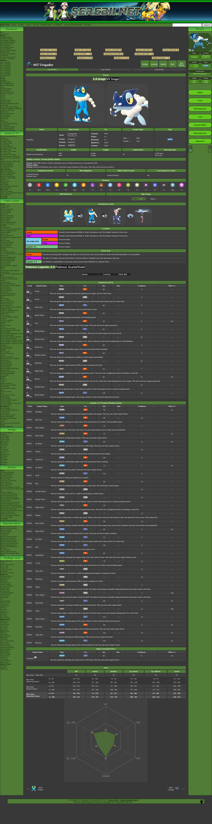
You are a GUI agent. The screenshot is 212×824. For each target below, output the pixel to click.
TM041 (29, 531)
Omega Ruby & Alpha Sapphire (9, 270)
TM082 (29, 563)
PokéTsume (3, 198)
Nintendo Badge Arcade (7, 295)
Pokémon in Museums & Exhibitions (11, 108)
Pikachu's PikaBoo (5, 531)
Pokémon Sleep (4, 221)
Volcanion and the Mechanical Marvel (11, 510)
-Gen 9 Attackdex (5, 75)
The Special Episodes (6, 164)
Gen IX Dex (52, 70)
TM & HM (122, 274)
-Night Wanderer (5, 652)
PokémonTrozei (5, 370)
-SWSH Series (4, 606)
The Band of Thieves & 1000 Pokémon (9, 279)
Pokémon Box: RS (5, 363)
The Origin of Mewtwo (7, 472)
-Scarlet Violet (4, 604)
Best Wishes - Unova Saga (8, 151)
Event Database (4, 125)
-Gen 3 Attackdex (5, 65)
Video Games (11, 200)
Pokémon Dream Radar (7, 302)
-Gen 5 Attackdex (5, 69)
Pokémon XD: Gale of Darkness (9, 358)
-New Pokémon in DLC (7, 128)
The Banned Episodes (6, 166)
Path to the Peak (5, 181)
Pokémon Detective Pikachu (8, 520)
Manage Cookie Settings (129, 800)
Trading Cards (11, 558)
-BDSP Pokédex (5, 52)
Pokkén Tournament (6, 290)
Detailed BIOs (4, 438)
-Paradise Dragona (5, 649)
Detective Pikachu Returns (8, 222)
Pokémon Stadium (5, 401)
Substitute (38, 363)
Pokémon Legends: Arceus (8, 230)
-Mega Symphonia (5, 636)
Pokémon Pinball (5, 398)
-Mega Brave (4, 634)
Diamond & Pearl (5, 325)
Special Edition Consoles (7, 415)
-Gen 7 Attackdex (5, 72)
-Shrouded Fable (5, 591)
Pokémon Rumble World (7, 284)
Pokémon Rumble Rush (7, 259)
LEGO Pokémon (5, 115)
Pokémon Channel (5, 362)
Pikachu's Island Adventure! (8, 540)
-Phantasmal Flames (6, 576)
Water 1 (153, 199)
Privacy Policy (113, 800)
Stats (172, 64)
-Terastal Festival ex (6, 646)
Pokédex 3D (3, 313)
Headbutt (38, 412)
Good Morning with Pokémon (9, 186)
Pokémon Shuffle (5, 282)
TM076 (29, 555)
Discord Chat (4, 122)
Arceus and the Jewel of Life (8, 495)
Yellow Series (4, 444)
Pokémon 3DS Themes (7, 416)
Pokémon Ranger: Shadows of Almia (11, 342)
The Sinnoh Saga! (5, 149)
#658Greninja (171, 789)
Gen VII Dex (105, 70)
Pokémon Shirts (5, 117)
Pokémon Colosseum (6, 357)
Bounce (37, 379)
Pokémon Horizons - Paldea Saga (10, 161)
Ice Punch (39, 467)
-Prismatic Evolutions (6, 586)
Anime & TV (11, 133)
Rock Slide (39, 436)
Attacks (163, 64)
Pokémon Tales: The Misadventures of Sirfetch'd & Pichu (11, 193)
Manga (12, 429)
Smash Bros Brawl (5, 348)
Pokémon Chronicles (6, 163)
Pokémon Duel (4, 292)
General (145, 64)
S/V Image (112, 79)
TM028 (29, 483)
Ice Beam (38, 444)
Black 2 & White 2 (5, 300)
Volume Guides (4, 441)
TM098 (29, 627)
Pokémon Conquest (6, 308)
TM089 (29, 595)
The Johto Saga (4, 145)
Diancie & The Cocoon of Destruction (11, 507)
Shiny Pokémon (5, 168)
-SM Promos (4, 626)
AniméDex (3, 138)
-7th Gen (2, 98)
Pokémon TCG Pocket (7, 224)
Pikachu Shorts (11, 523)
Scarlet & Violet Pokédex (73, 25)
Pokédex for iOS (5, 322)
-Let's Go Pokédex (5, 49)
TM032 (29, 499)
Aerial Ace (38, 347)
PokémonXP (4, 105)
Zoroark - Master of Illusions (8, 497)
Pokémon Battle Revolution (8, 338)
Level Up (106, 274)
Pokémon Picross (5, 287)
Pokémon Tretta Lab (6, 303)
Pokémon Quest (5, 264)
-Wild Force (3, 657)
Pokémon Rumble (5, 332)
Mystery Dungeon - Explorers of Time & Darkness (11, 344)
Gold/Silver (3, 380)
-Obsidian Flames (5, 601)
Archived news (4, 34)
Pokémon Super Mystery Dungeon (10, 285)
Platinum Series (5, 454)
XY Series (3, 461)
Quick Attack (39, 315)
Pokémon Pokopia (5, 211)
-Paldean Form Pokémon (7, 130)
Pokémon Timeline (5, 100)
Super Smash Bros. (6, 405)
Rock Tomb (39, 523)
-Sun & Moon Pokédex (7, 47)
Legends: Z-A (4, 207)
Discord (36, 25)
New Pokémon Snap (6, 244)
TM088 (29, 587)
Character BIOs (4, 436)
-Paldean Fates (4, 596)
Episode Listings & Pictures (8, 136)
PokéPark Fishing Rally (7, 373)
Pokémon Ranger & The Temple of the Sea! (11, 489)
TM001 (29, 412)
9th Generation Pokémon (7, 127)
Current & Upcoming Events (8, 123)
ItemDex (2, 77)
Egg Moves (181, 64)
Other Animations (5, 188)
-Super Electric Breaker (7, 647)
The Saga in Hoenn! (6, 146)
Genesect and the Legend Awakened (11, 505)
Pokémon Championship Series (9, 103)
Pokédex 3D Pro (5, 315)
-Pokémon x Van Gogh (7, 110)
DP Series (3, 452)
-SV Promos (3, 622)
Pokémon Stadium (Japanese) (9, 400)
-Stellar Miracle (5, 651)
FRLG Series (4, 449)
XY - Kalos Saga (5, 153)
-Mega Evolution (5, 578)
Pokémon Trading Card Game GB (10, 403)
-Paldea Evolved (5, 602)
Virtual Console (5, 413)
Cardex (2, 87)
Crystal (2, 381)
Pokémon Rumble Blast (7, 312)
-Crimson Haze (4, 656)
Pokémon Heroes (5, 482)
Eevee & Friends (5, 550)
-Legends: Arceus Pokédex (8, 54)
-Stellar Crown (4, 589)
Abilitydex (3, 80)
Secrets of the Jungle (6, 517)
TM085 (29, 579)
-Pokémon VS (4, 662)
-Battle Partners (4, 644)
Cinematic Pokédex (6, 88)
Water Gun (39, 307)
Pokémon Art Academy (7, 277)
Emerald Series (4, 451)
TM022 (29, 459)
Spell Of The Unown (6, 477)
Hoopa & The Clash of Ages (8, 509)
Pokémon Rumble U (6, 305)
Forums (21, 25)
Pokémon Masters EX (6, 217)
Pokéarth (87, 25)
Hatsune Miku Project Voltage (9, 107)
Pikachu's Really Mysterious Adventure (8, 547)
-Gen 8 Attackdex (5, 74)
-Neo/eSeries (4, 616)
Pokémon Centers (5, 102)
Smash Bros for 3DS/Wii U (8, 294)
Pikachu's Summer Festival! (8, 536)
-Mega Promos (4, 621)
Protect (37, 451)
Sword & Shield (5, 227)
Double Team (39, 387)
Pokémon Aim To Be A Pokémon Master (10, 158)
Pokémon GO (4, 214)
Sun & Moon (4, 250)
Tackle (37, 291)
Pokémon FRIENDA (6, 426)
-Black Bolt (3, 579)
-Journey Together (5, 584)
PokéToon (3, 179)
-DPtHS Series (4, 612)
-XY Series (3, 609)
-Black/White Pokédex (7, 44)
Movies (12, 467)
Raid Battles (3, 571)
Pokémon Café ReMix (7, 216)
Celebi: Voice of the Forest (8, 480)
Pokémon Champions (6, 209)
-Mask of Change (5, 654)
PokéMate (3, 376)
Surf (36, 547)
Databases (11, 29)
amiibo (2, 421)
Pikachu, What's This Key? (8, 551)
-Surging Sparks (5, 588)
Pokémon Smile (5, 240)
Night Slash (39, 371)
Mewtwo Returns (5, 479)
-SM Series (3, 607)
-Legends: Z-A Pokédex (7, 59)
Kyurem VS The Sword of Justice (10, 502)
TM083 (29, 571)
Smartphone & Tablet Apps (8, 418)
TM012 (29, 436)
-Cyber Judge (4, 659)
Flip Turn (38, 420)
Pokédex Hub (46, 25)
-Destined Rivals (5, 583)
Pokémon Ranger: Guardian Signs (10, 330)
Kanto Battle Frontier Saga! (8, 148)
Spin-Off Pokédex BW (7, 85)
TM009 (29, 420)
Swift (37, 475)
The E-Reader (4, 375)
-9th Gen (2, 95)
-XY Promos (4, 627)
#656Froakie (40, 789)
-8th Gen (2, 97)
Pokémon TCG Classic (7, 573)
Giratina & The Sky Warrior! (8, 494)
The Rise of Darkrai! (6, 492)
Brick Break (39, 428)
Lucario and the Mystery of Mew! (10, 487)
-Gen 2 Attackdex (5, 64)
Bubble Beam (40, 331)
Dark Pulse (39, 603)
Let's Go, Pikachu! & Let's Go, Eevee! (11, 254)
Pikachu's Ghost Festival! (7, 538)
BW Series (3, 457)
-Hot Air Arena (4, 642)
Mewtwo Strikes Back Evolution (10, 515)
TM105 (29, 643)
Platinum (3, 327)
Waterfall (38, 627)
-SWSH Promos (5, 624)
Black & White (4, 299)
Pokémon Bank (4, 272)
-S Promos (3, 667)
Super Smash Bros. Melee (8, 388)
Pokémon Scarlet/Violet (70, 267)
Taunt (37, 611)
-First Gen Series (5, 617)
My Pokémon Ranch (6, 347)
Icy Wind (38, 539)
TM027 (29, 475)
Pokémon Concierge (6, 191)
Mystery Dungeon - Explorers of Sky (11, 340)
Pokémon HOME (5, 232)
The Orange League (6, 143)
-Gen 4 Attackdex (5, 67)
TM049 (29, 539)
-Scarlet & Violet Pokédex (8, 57)
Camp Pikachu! (4, 533)
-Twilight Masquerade (6, 593)
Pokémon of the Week (6, 93)
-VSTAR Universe (5, 661)
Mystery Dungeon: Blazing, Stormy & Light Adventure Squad (11, 334)
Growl (37, 299)
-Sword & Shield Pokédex (8, 50)
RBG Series (3, 443)
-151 (1, 599)
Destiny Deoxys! (5, 485)
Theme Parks (4, 118)
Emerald (2, 355)
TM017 (29, 451)
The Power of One (5, 475)
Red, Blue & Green (6, 391)
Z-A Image (99, 79)
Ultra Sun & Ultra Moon (7, 252)
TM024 (29, 467)
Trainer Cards (4, 566)
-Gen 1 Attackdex (5, 62)
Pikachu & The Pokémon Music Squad (9, 554)
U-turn (37, 563)
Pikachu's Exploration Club (8, 541)
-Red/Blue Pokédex (6, 37)
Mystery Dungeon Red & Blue (9, 368)
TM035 (29, 515)
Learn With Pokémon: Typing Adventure (9, 317)
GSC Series (3, 446)
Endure (38, 515)
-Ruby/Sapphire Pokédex (7, 40)
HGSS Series (4, 456)
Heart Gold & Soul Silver (7, 328)
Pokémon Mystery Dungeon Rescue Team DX (11, 238)
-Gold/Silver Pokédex (6, 39)
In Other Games (5, 411)
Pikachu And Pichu (6, 530)
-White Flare (4, 581)
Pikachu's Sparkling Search (8, 545)
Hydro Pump (39, 395)
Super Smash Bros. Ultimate (8, 265)
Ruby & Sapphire (5, 352)
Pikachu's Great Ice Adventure (9, 543)
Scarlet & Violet (5, 206)
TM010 (29, 428)
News (2, 32)
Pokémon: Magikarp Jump (8, 257)
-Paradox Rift (4, 598)
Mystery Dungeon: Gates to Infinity (11, 307)
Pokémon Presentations (7, 113)
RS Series (3, 448)
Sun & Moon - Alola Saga (8, 154)
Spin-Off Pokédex (5, 82)
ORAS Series (4, 462)
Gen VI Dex (159, 70)
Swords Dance (40, 491)
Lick (36, 323)
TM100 (29, 635)
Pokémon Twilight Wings (7, 173)
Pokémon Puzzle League (7, 395)
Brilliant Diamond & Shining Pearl (10, 229)
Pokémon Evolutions (6, 174)
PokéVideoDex (4, 184)
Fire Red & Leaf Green (7, 353)
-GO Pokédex (4, 55)
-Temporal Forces (5, 594)
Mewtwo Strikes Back (6, 474)
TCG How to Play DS (6, 320)
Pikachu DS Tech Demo (7, 372)
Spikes (37, 587)
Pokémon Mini (4, 386)
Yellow (2, 393)
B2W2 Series (4, 459)
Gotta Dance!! (4, 535)
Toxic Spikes (40, 595)
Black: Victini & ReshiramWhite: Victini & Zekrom (10, 499)
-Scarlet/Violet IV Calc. (7, 92)
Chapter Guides (4, 439)
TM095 (29, 611)
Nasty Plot (39, 571)
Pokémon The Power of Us (8, 514)
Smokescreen (39, 339)
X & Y (2, 269)
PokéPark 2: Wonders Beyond (9, 310)
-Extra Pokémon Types (7, 564)
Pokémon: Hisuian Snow (7, 176)
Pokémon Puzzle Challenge (8, 385)
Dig (36, 483)
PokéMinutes (4, 183)
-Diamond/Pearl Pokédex (7, 42)
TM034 (29, 507)
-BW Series (3, 611)
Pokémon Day (4, 112)
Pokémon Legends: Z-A (40, 267)
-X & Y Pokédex (5, 45)
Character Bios (4, 140)
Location (154, 64)
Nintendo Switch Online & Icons (10, 423)
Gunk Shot (39, 635)
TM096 (29, 619)
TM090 (29, 603)
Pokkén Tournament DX (7, 260)
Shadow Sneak (40, 355)
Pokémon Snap (4, 396)
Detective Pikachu (5, 262)
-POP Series (3, 629)
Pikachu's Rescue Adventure (8, 528)
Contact (28, 25)
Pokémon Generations (6, 171)
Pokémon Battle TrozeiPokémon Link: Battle (11, 274)
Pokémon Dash (4, 360)
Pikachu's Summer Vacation (8, 526)
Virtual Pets (3, 420)
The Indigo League (5, 141)
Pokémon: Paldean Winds (7, 178)
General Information (6, 433)
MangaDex (3, 434)
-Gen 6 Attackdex (5, 70)
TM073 (29, 547)
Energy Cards (4, 568)
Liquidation (39, 555)
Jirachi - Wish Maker (6, 484)
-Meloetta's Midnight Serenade (9, 504)
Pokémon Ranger (5, 367)
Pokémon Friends (5, 212)
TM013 (29, 444)
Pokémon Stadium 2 (6, 383)
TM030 (29, 491)
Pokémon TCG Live (6, 247)
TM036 (29, 523)
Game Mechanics (5, 90)
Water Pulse (39, 531)
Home (14, 25)
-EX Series (3, 614)
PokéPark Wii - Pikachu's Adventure (11, 337)
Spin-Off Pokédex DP (6, 83)
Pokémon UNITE (5, 219)
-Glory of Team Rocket (7, 641)
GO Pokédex (57, 25)
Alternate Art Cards (6, 569)
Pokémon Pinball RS (6, 365)
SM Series (3, 464)
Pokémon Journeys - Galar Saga (9, 156)
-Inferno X (3, 632)
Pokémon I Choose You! (7, 512)
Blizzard (38, 643)
